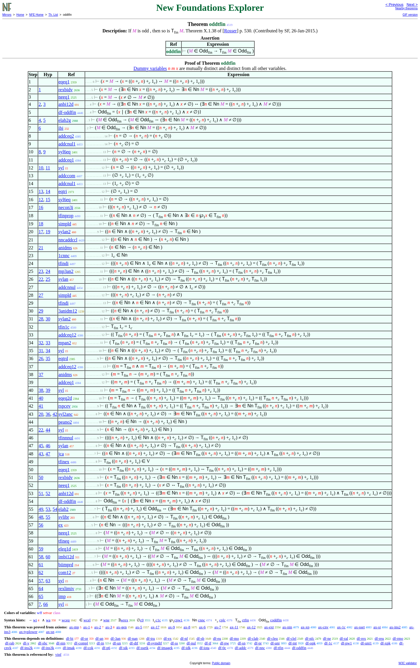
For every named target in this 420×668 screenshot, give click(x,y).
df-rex (361, 638)
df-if (207, 643)
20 (40, 414)
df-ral (344, 638)
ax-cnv (323, 627)
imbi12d (66, 556)
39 (48, 390)
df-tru (150, 638)
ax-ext (269, 627)
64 (40, 588)
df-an (99, 638)
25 (48, 279)
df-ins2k (26, 648)
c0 (142, 620)
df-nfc (309, 638)
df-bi (69, 638)
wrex (124, 620)
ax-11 (234, 627)
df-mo (234, 638)
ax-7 (217, 627)
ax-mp (74, 627)
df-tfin (278, 648)
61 (40, 564)
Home (20, 14)
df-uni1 (366, 643)
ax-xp (305, 627)
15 (48, 199)
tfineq (63, 541)
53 (48, 509)
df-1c (328, 643)
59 (40, 548)
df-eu (217, 638)
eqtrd (63, 358)
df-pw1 (346, 643)
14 (48, 191)
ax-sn (50, 632)
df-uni (275, 643)
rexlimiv (66, 588)
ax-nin (287, 627)
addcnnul (67, 287)
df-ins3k (47, 648)
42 (54, 414)
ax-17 (155, 627)
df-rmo (398, 638)
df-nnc (260, 648)
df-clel (291, 638)
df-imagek (165, 648)
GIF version (410, 14)
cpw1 (178, 620)
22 (40, 279)
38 (40, 390)
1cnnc (63, 255)
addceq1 (66, 159)
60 (48, 556)
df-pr (258, 643)
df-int (292, 643)
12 (40, 199)
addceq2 (66, 136)
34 (48, 350)
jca (61, 453)
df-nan (133, 638)
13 (40, 191)
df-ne (327, 638)
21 (40, 247)
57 (40, 580)
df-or (84, 638)
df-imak (69, 648)
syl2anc (65, 414)
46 (48, 445)
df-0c (222, 648)
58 (40, 556)
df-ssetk (142, 648)
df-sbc (43, 643)
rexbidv (65, 89)
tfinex (63, 461)
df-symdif (154, 643)
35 (48, 358)
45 (40, 445)
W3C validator (407, 663)
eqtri (62, 191)
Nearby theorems (406, 8)
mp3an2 (66, 271)
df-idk (186, 648)
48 (40, 517)
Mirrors (6, 14)
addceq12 (67, 334)
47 (48, 453)
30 (48, 318)
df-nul (191, 643)
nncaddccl (67, 239)
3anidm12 (67, 310)
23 (40, 271)
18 (40, 223)
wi (35, 620)
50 (40, 477)
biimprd (65, 564)
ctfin (245, 620)
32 (40, 342)
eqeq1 (63, 81)
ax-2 (97, 627)
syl (61, 167)
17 (40, 231)
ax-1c (341, 627)
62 (40, 572)
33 (48, 342)
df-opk (310, 643)
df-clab (253, 638)
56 (40, 525)
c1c (158, 620)
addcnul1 (67, 143)
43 (40, 453)
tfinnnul (65, 437)
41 (40, 406)
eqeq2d (65, 398)
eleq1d (64, 548)
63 (48, 580)
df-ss (174, 643)
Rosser (230, 30)
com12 (64, 572)
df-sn (242, 643)
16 (40, 207)
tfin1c (63, 327)
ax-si (377, 627)
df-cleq (272, 638)
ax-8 (186, 627)
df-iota (204, 648)
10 (40, 167)
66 (45, 604)
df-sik (123, 648)
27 (40, 295)
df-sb (200, 638)
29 (40, 310)
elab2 (63, 509)
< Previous (394, 4)
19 (48, 231)
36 (48, 414)
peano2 (65, 422)
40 (40, 398)
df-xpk (385, 643)
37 (40, 374)
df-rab (9, 643)
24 (48, 271)
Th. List (53, 14)
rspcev (64, 406)
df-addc (240, 648)
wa (48, 620)
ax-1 (86, 627)
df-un (117, 643)
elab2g (64, 120)
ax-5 (138, 627)
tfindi (63, 263)
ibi (60, 128)
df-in (100, 643)
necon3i (65, 207)
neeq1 (63, 96)
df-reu (379, 638)
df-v (26, 643)
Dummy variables (150, 68)
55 (48, 517)
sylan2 (64, 231)
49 (40, 509)
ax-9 (171, 627)
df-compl (81, 643)
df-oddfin (67, 112)
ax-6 (202, 627)
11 (48, 167)
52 (48, 493)
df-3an (115, 638)
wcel (87, 620)
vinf (58, 654)
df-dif (134, 643)
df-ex (168, 638)
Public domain (221, 663)
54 (54, 509)
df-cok (88, 648)
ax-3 (108, 627)
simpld (64, 223)
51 (40, 493)
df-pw (224, 643)
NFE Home (36, 14)
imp (62, 596)
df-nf (184, 638)
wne (106, 620)
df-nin (60, 643)
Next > (412, 4)
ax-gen (121, 627)
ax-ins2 (394, 627)
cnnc (201, 620)
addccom (66, 175)
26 (40, 358)
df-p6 (106, 648)
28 (40, 318)
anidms (65, 247)
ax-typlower (28, 632)
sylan (63, 279)
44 (48, 429)
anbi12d (66, 104)
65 (40, 596)
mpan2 (64, 342)
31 (40, 350)
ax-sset (359, 627)
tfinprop (66, 215)
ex (60, 525)
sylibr (63, 517)
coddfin (276, 620)
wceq (65, 620)
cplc (222, 620)
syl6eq (64, 151)
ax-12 (251, 627)
